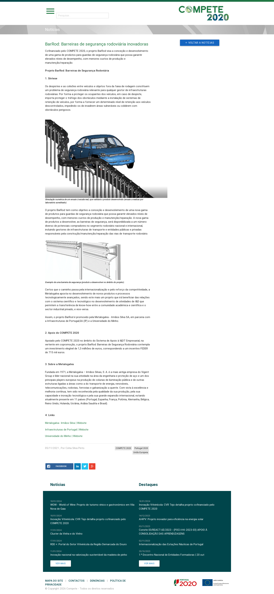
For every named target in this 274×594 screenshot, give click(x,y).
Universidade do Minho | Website (63, 436)
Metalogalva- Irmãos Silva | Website (65, 423)
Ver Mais (61, 563)
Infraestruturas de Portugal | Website (66, 429)
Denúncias (97, 580)
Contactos (76, 580)
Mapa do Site (54, 580)
